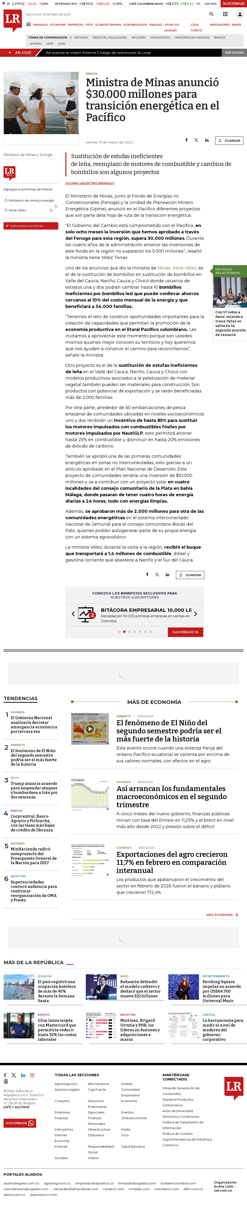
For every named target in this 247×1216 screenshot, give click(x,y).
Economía (129, 1101)
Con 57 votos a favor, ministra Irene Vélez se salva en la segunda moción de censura (230, 323)
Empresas (62, 1112)
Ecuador (45, 976)
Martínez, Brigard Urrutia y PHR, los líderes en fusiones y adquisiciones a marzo (140, 1030)
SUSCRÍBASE (234, 3)
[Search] (211, 14)
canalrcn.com (113, 1189)
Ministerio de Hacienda (192, 37)
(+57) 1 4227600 (16, 1107)
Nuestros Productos (178, 1099)
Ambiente (18, 745)
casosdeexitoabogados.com (26, 1189)
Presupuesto (160, 37)
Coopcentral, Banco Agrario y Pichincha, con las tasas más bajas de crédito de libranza (33, 823)
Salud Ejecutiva (133, 1146)
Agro (62, 43)
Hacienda (18, 712)
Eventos (127, 1112)
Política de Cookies (178, 1134)
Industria (18, 876)
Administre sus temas (24, 226)
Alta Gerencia (98, 1084)
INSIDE (236, 24)
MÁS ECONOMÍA (219, 915)
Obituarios (96, 1135)
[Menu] (29, 24)
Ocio (125, 1135)
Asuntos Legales (67, 1089)
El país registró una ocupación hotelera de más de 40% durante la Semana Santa (57, 991)
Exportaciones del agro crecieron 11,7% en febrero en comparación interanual (172, 862)
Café (49, 43)
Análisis (126, 1084)
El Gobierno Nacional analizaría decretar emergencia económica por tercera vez (34, 725)
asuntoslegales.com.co (21, 1183)
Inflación (138, 37)
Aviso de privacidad (178, 1111)
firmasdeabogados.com (137, 1183)
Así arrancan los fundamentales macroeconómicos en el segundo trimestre (171, 796)
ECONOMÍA (58, 24)
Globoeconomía (134, 1118)
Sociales (61, 1158)
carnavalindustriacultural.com (75, 1189)
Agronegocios (66, 1084)
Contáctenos (173, 1105)
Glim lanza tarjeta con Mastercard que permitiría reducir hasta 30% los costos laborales (57, 1030)
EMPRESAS (75, 24)
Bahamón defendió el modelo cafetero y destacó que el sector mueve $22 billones (140, 989)
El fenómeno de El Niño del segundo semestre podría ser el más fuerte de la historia (34, 758)
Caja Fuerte (97, 1089)
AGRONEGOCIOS (135, 24)
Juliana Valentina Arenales (89, 183)
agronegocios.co (57, 1183)
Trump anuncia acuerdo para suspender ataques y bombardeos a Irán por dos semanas (34, 790)
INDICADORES (220, 24)
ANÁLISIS (155, 24)
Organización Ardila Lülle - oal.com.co (225, 1186)
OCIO (89, 24)
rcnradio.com (139, 1189)
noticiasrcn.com (166, 1189)
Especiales (96, 1112)
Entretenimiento (216, 976)
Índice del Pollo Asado (110, 37)
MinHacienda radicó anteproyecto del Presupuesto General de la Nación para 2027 (34, 856)
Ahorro (36, 43)
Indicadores (64, 1129)
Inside (125, 1129)
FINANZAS (40, 24)
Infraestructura (99, 1129)
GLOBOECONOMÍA (108, 24)
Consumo (62, 1101)
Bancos (219, 37)
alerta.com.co (14, 1195)
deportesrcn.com (43, 1195)
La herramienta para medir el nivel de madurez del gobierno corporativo (223, 1030)
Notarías (81, 37)
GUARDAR (229, 140)
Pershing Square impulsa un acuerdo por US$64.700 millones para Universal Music (222, 991)
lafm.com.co (193, 1189)
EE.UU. (15, 777)
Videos (93, 1158)
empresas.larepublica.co (94, 1183)
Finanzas (61, 1118)
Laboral (209, 1014)
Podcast (61, 1146)
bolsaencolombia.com (178, 1183)
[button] (71, 614)
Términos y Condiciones (181, 1116)
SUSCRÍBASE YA (186, 632)
